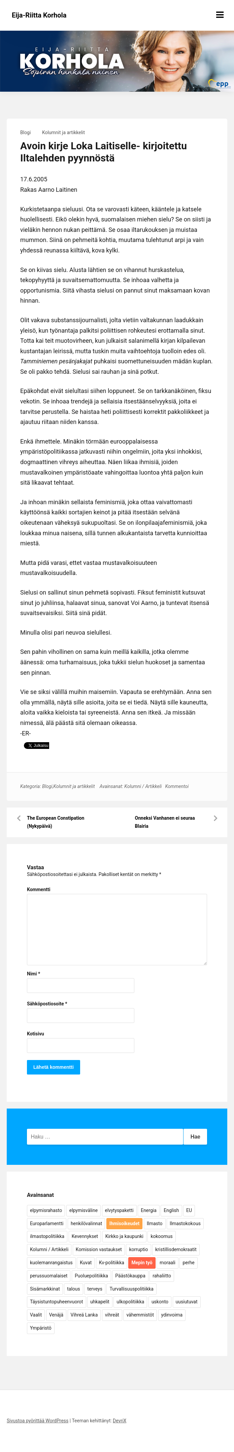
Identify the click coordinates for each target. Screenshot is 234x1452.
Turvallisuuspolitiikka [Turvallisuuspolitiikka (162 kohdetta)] (131, 1289)
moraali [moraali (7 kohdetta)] (167, 1262)
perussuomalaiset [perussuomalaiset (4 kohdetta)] (48, 1275)
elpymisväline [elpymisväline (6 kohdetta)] (83, 1210)
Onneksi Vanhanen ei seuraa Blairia (165, 822)
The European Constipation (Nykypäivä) (55, 822)
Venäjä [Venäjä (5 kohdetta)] (56, 1315)
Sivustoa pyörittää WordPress (37, 1420)
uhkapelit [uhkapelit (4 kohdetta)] (99, 1301)
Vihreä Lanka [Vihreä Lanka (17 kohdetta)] (84, 1315)
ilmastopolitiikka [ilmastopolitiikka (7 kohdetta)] (47, 1236)
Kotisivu (35, 1033)
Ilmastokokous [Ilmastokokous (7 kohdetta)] (185, 1223)
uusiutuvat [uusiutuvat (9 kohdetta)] (187, 1301)
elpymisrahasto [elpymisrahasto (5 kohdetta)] (46, 1210)
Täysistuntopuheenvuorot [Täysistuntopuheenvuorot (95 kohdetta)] (56, 1301)
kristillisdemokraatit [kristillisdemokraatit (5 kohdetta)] (176, 1249)
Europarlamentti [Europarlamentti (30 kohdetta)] (46, 1223)
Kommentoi (177, 786)
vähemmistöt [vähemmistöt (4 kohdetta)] (140, 1315)
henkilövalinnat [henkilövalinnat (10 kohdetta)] (86, 1223)
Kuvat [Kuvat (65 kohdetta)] (86, 1262)
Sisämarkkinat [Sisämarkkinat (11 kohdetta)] (45, 1289)
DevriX (119, 1420)
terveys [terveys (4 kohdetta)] (94, 1289)
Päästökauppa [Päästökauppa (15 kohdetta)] (130, 1275)
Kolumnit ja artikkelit (63, 132)
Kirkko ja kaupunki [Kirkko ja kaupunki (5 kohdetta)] (124, 1236)
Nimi (33, 973)
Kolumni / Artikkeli (143, 786)
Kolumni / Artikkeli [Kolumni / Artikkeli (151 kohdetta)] (49, 1249)
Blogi (25, 132)
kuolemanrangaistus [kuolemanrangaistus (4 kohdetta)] (51, 1262)
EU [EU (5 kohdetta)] (189, 1210)
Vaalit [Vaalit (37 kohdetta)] (36, 1315)
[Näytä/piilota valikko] (220, 15)
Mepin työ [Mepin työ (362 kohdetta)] (141, 1262)
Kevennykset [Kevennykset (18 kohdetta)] (85, 1236)
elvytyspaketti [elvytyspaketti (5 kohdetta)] (119, 1210)
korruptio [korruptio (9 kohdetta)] (138, 1249)
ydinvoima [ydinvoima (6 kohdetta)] (172, 1315)
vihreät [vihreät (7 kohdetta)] (112, 1315)
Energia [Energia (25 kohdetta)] (149, 1210)
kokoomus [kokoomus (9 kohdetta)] (161, 1236)
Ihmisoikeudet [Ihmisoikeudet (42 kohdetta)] (124, 1223)
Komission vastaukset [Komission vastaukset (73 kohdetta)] (99, 1249)
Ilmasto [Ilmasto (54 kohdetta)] (155, 1223)
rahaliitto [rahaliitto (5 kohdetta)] (162, 1275)
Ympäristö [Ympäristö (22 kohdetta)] (41, 1328)
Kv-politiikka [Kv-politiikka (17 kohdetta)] (111, 1262)
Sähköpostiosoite (47, 1003)
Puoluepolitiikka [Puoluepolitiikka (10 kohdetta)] (91, 1275)
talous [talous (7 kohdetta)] (73, 1289)
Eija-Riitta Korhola (39, 15)
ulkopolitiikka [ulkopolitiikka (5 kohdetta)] (130, 1301)
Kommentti (38, 889)
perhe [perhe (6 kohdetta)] (188, 1262)
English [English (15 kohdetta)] (171, 1210)
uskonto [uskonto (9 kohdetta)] (160, 1301)
